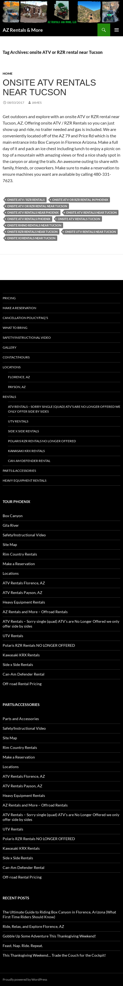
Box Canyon (13, 515)
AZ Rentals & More (23, 30)
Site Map (10, 544)
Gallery (10, 347)
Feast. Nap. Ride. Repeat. (23, 945)
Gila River (11, 525)
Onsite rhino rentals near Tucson (34, 225)
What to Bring (15, 328)
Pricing (9, 298)
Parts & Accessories (19, 471)
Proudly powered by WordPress (25, 979)
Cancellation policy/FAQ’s (25, 318)
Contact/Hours (16, 357)
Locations (11, 367)
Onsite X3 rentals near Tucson (31, 238)
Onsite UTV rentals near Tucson (90, 231)
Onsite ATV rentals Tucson (79, 219)
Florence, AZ (19, 377)
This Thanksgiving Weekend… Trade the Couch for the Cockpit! (54, 955)
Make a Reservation (19, 308)
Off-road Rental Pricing (22, 683)
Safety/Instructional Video (27, 338)
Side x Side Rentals (23, 431)
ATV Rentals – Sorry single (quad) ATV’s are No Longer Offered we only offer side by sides (64, 409)
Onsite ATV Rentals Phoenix (28, 219)
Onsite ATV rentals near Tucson (49, 87)
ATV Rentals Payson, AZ (22, 592)
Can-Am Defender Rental (29, 461)
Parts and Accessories (21, 718)
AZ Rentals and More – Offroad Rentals (35, 611)
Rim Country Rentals (20, 554)
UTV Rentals (18, 421)
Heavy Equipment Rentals (24, 480)
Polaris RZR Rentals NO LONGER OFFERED (42, 441)
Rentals (9, 397)
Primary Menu (116, 29)
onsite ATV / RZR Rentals (26, 199)
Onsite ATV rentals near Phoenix (33, 212)
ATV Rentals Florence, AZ (24, 583)
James (37, 103)
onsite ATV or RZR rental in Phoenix (80, 199)
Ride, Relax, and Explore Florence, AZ (33, 926)
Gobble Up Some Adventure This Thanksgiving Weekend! (49, 936)
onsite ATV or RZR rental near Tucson (37, 206)
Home (8, 73)
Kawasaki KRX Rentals (26, 451)
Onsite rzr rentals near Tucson (32, 231)
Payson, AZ (17, 387)
